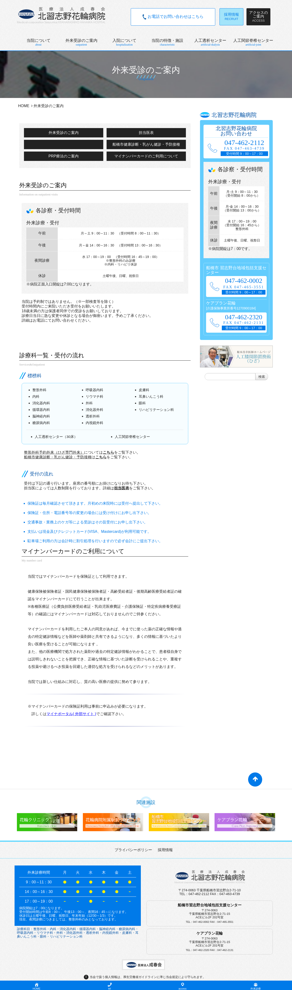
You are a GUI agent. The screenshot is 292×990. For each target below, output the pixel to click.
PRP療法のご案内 (63, 156)
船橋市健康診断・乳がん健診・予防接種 (146, 144)
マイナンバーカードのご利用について (146, 156)
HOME (23, 106)
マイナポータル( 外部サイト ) (71, 714)
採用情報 (165, 850)
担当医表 (146, 133)
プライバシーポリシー (133, 850)
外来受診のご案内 (64, 133)
